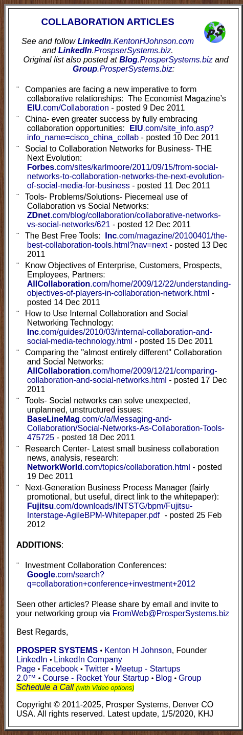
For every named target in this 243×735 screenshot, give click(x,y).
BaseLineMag (126, 428)
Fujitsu (110, 511)
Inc (127, 240)
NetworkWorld (108, 467)
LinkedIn (136, 41)
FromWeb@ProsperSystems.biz (171, 613)
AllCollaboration (122, 375)
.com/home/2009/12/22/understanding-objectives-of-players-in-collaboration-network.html (129, 288)
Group (122, 68)
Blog (165, 59)
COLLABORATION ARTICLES (107, 21)
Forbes (126, 176)
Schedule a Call (45, 687)
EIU (68, 107)
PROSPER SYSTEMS (57, 650)
